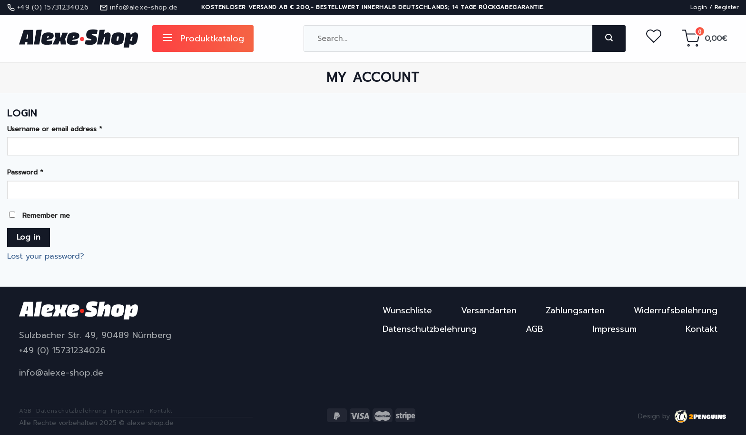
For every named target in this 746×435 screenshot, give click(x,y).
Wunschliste (407, 310)
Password (25, 172)
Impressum (615, 329)
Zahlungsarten (575, 310)
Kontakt (701, 329)
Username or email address (54, 129)
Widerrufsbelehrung (675, 310)
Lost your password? (45, 256)
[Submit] (609, 38)
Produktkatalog (203, 38)
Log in (29, 237)
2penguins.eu (701, 416)
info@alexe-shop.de (61, 373)
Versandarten (489, 310)
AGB (534, 329)
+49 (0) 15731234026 (62, 350)
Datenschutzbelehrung (430, 329)
